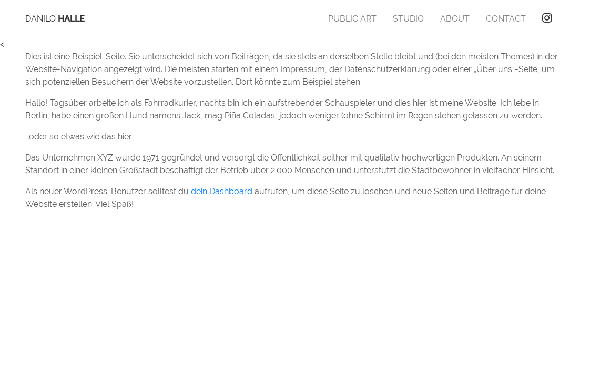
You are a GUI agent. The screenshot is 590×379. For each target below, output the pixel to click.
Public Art (352, 19)
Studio (408, 19)
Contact (506, 19)
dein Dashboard (221, 191)
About (455, 19)
